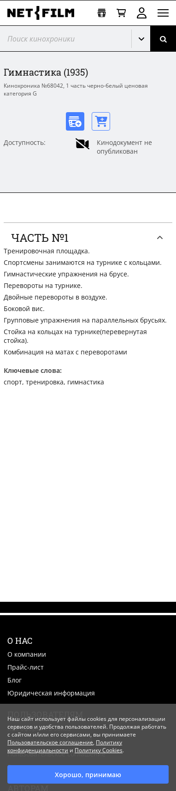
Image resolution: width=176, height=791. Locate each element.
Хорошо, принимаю (88, 774)
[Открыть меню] (163, 13)
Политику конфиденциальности (64, 746)
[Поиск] (163, 38)
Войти (142, 13)
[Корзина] (121, 13)
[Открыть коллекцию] (102, 13)
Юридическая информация (51, 693)
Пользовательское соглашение (50, 742)
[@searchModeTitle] (62, 38)
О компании (26, 654)
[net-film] (44, 13)
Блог (14, 680)
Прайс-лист (25, 667)
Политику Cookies (99, 750)
